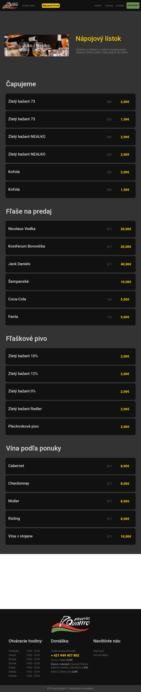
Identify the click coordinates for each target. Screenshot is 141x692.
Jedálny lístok (28, 5)
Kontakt (120, 5)
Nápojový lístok (51, 5)
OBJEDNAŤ (133, 5)
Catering (109, 5)
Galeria (98, 5)
